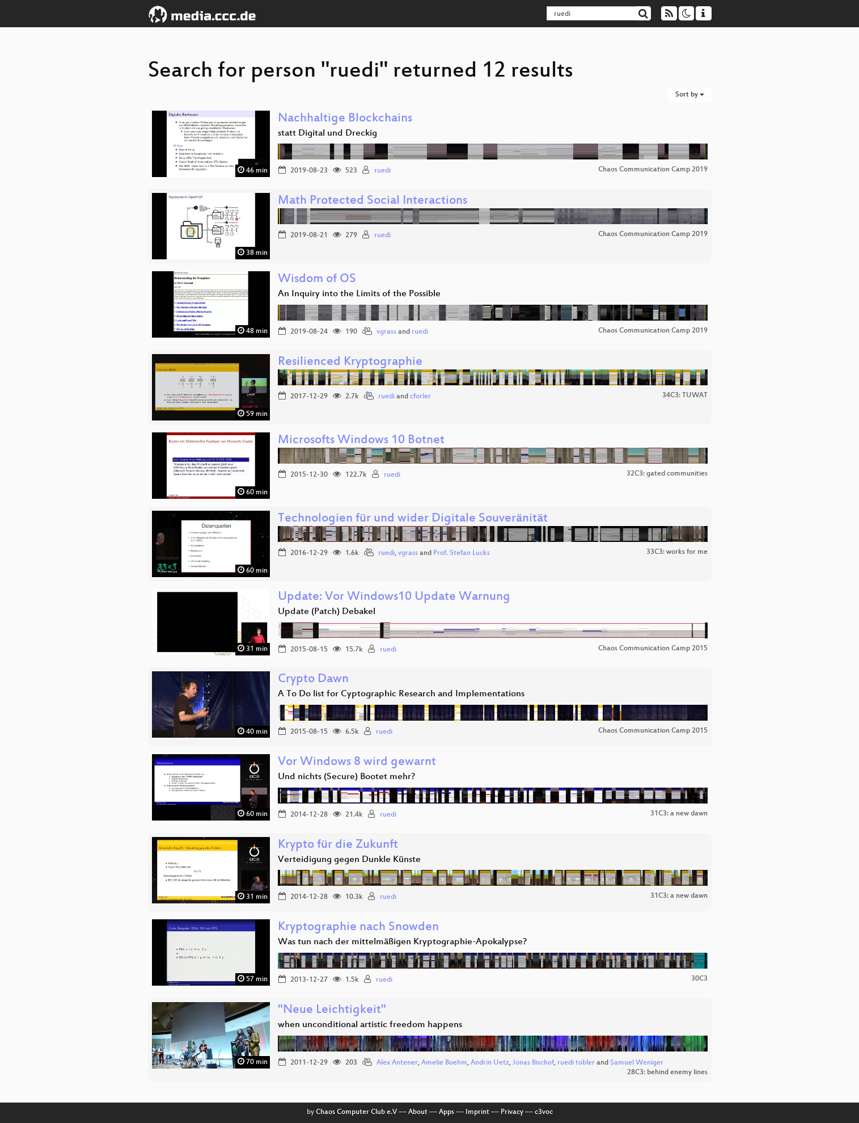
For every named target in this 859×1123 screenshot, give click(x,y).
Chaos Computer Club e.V (356, 1112)
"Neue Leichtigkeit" (332, 1010)
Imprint (477, 1112)
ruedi (382, 171)
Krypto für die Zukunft (338, 845)
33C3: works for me (677, 552)
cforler (420, 397)
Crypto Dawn (313, 679)
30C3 (699, 979)
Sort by (689, 95)
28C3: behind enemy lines (667, 1072)
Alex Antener (397, 1063)
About (418, 1112)
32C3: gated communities (667, 474)
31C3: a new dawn (679, 814)
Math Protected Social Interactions (372, 201)
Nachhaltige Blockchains (345, 119)
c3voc (544, 1112)
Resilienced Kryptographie (350, 362)
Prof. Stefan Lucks (461, 553)
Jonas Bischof (533, 1063)
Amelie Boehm (444, 1063)
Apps (446, 1112)
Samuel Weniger (636, 1063)
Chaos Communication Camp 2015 (653, 649)
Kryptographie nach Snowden (358, 927)
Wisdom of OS (317, 279)
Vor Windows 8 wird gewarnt (357, 762)
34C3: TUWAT (685, 395)
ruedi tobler (576, 1063)
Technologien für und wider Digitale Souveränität (413, 519)
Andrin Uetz (490, 1063)
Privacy (512, 1112)
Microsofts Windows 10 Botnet (361, 441)
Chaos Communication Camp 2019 (653, 170)
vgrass (386, 332)
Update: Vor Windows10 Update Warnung (394, 597)
